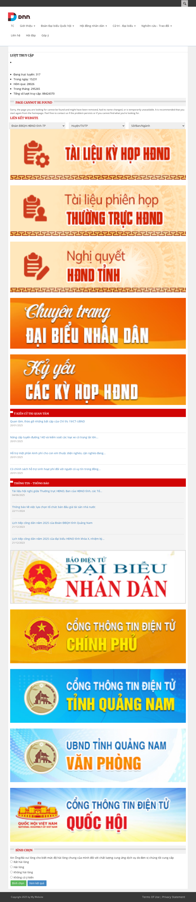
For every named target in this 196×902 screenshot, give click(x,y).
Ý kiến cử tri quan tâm (31, 413)
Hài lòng (19, 867)
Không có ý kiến (24, 877)
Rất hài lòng (21, 862)
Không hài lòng (23, 872)
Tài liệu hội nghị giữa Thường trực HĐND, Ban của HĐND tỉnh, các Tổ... (57, 491)
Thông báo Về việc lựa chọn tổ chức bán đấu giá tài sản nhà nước (54, 507)
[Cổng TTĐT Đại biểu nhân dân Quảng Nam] (19, 16)
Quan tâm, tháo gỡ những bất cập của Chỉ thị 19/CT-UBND (47, 421)
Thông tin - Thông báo (31, 483)
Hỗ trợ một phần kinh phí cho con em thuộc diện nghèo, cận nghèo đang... (58, 453)
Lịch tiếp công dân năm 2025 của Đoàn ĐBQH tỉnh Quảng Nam (52, 523)
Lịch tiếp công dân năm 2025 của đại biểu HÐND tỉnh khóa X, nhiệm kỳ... (58, 539)
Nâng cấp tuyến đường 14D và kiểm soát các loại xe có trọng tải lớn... (54, 437)
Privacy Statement (173, 897)
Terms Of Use (151, 897)
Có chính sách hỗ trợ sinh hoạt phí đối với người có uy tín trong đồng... (55, 469)
